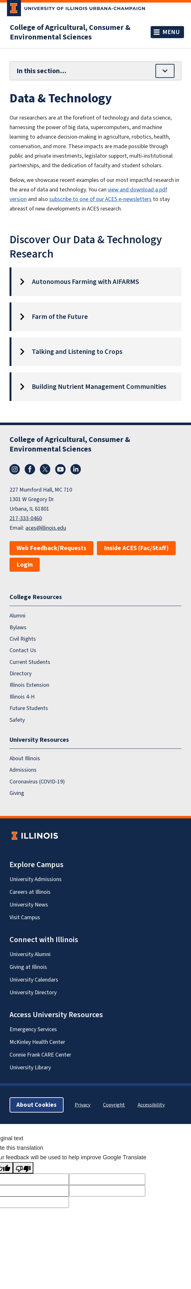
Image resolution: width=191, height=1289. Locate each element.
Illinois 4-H (22, 696)
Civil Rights (23, 639)
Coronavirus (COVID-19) (37, 781)
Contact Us (23, 650)
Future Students (29, 708)
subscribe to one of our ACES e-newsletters (100, 199)
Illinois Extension (29, 685)
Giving (17, 793)
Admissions (23, 770)
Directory (20, 673)
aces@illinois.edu (45, 528)
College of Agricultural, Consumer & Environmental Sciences (70, 32)
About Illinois (25, 758)
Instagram (15, 469)
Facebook (30, 469)
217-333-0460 (26, 518)
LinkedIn (76, 469)
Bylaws (18, 627)
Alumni (17, 615)
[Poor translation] (23, 1168)
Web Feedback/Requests (51, 548)
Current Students (30, 662)
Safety (17, 720)
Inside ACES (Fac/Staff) (136, 548)
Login (25, 564)
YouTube (60, 469)
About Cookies (37, 1105)
